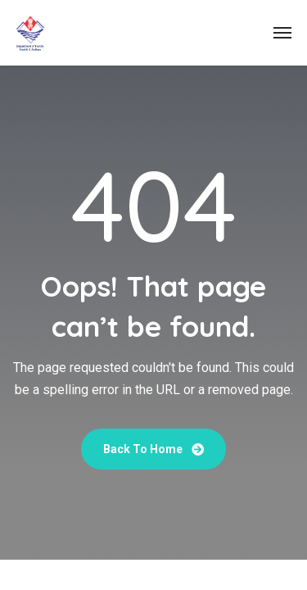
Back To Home (153, 449)
